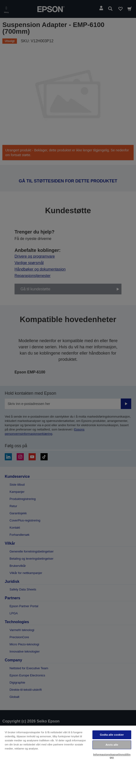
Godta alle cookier (112, 734)
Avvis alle (112, 744)
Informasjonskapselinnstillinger (112, 756)
